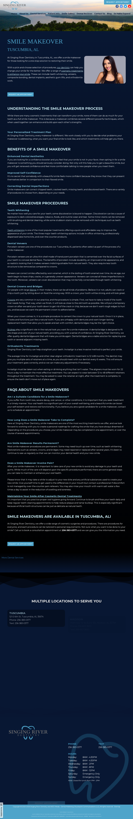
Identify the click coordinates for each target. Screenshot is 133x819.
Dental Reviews (84, 14)
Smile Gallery (68, 14)
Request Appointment (117, 2)
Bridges (11, 329)
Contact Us (99, 14)
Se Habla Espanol (122, 14)
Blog (109, 14)
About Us (23, 14)
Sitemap (117, 807)
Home (14, 14)
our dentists (63, 67)
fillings (33, 290)
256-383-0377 (75, 747)
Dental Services (38, 14)
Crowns (11, 300)
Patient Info (54, 14)
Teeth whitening (16, 230)
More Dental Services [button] (12, 557)
